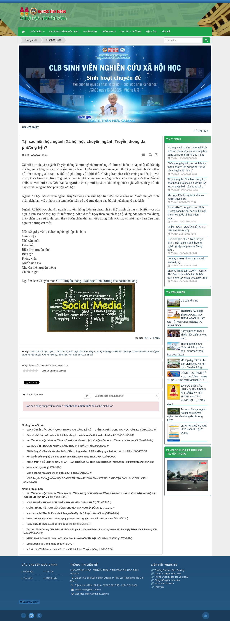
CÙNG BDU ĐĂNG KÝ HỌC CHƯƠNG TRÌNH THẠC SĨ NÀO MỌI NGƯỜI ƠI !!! (187, 376)
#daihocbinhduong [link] (125, 281)
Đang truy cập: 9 (29, 602)
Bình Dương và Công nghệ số (43, 543)
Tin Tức (49, 571)
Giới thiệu (28, 571)
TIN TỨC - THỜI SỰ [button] (130, 31)
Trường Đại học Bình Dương (169, 570)
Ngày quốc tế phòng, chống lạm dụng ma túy (52, 524)
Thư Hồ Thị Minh (151, 338)
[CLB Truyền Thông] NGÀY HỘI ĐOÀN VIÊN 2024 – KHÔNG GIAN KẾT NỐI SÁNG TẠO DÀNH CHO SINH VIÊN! (87, 478)
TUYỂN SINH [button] (90, 31)
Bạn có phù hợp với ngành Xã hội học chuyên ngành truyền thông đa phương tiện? (73, 435)
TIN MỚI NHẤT (30, 127)
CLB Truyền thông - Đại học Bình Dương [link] (84, 281)
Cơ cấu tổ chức (189, 300)
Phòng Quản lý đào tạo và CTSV (171, 576)
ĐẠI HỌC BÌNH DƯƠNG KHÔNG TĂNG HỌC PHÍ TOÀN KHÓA (60, 446)
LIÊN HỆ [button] (165, 31)
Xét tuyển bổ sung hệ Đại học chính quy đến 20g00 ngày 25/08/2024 (64, 456)
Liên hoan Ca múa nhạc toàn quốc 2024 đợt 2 (52, 473)
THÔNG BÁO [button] (108, 31)
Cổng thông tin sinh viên (167, 580)
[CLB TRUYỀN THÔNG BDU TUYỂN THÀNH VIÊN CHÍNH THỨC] (61, 502)
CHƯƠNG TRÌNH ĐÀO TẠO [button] (64, 31)
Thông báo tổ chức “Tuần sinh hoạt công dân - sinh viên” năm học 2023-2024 (185, 349)
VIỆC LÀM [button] (151, 31)
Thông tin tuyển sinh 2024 (167, 573)
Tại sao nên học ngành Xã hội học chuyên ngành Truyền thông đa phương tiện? (186, 414)
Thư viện (159, 587)
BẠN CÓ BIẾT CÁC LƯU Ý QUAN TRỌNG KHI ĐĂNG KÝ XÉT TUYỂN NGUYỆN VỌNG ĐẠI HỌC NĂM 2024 (84, 429)
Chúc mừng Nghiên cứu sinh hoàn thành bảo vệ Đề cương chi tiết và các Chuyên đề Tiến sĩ (187, 167)
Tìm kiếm (28, 578)
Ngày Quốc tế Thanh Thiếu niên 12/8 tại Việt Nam (194, 335)
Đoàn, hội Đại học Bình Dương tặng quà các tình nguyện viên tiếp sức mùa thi (70, 518)
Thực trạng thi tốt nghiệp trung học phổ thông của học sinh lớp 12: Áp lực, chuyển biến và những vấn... (187, 183)
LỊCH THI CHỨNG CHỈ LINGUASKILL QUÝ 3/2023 (194, 429)
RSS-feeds (51, 578)
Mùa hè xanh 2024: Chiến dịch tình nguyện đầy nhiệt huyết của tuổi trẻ (66, 513)
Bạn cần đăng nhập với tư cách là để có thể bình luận (69, 406)
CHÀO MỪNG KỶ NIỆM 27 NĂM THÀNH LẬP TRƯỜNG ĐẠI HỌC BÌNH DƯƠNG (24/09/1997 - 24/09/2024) (83, 462)
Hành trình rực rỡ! (37, 467)
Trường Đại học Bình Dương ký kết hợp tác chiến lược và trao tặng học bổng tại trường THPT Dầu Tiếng (187, 151)
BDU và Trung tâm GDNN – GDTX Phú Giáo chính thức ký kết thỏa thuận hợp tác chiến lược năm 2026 (188, 274)
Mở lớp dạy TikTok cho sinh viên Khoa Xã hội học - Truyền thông (62, 549)
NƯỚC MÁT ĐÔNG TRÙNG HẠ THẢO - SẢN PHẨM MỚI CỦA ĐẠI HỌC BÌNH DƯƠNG (72, 538)
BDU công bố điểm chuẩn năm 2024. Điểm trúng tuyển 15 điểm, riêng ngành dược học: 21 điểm (79, 451)
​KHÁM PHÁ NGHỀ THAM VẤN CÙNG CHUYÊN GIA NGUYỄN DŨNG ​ (63, 507)
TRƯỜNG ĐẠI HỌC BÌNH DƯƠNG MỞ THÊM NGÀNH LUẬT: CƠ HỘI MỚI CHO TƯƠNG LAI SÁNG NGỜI (82, 440)
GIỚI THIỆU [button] (37, 33)
